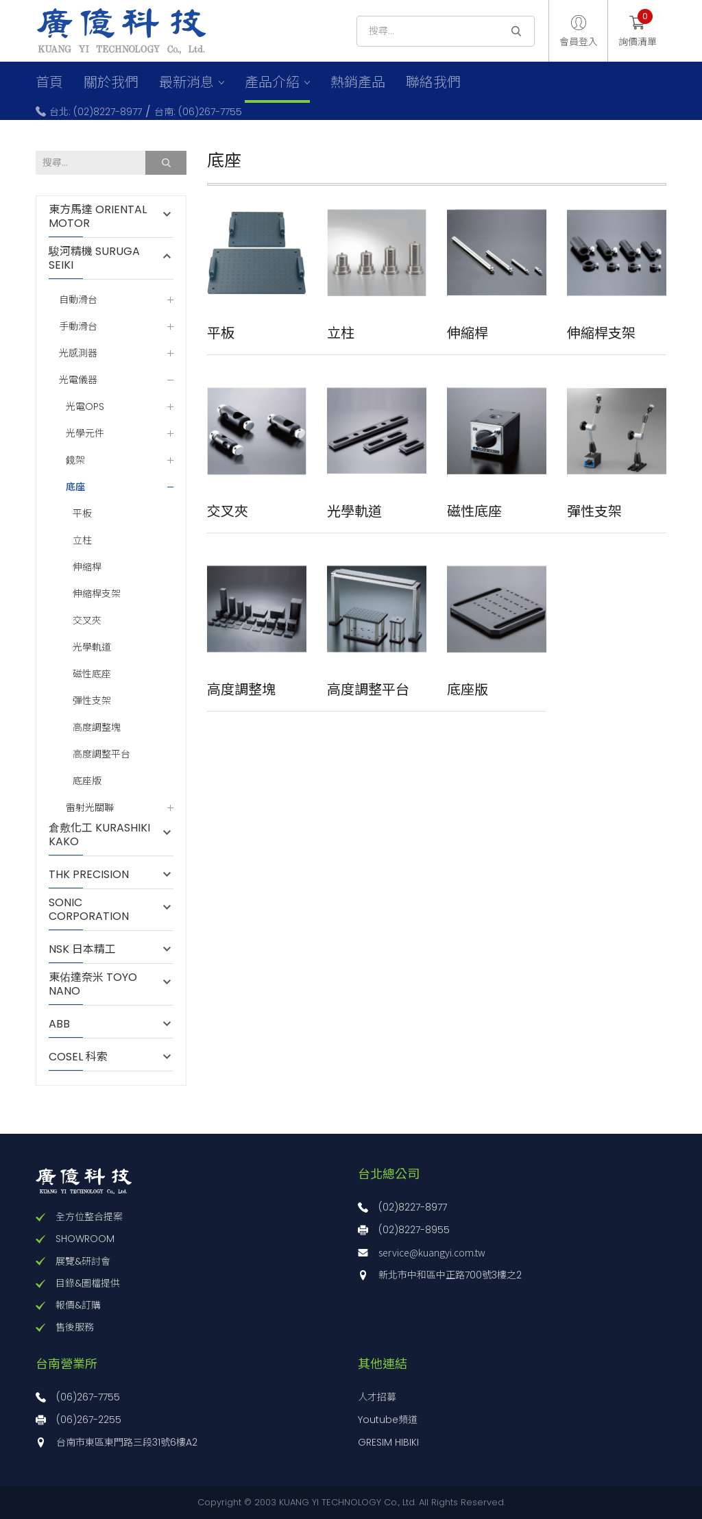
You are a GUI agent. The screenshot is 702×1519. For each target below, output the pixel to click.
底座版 (87, 781)
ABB (66, 1024)
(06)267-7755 (88, 1397)
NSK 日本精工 (82, 949)
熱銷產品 (357, 82)
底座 (75, 486)
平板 (82, 514)
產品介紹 (272, 82)
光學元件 (85, 433)
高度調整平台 (101, 754)
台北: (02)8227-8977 (95, 112)
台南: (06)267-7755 (198, 112)
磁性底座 (92, 674)
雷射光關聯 (90, 808)
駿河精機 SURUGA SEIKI (94, 258)
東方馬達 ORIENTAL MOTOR (98, 216)
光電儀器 (78, 380)
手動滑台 (78, 326)
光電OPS (85, 407)
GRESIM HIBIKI (388, 1442)
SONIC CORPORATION (89, 909)
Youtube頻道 (387, 1419)
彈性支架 (92, 701)
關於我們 (111, 82)
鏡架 (75, 460)
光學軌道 (92, 647)
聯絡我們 (433, 82)
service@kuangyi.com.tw (431, 1252)
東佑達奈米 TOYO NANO (93, 984)
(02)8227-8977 (412, 1207)
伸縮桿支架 (97, 594)
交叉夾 (87, 621)
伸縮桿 (87, 567)
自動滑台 (78, 300)
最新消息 (186, 82)
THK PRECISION (96, 875)
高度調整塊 (97, 727)
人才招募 (377, 1397)
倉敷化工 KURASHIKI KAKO (99, 835)
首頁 (49, 82)
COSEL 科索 (78, 1057)
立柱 (82, 540)
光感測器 (78, 353)
